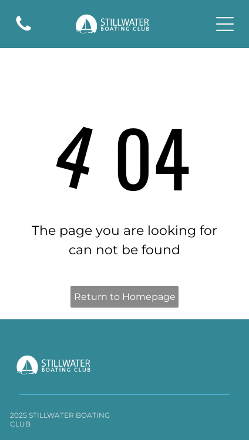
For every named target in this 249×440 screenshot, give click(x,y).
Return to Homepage (125, 296)
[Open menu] (225, 24)
